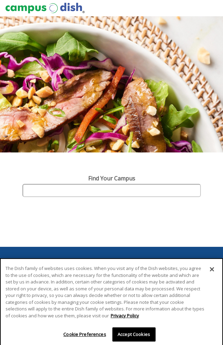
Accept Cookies (134, 335)
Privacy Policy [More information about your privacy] (125, 317)
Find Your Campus (111, 178)
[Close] (212, 270)
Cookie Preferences (84, 335)
